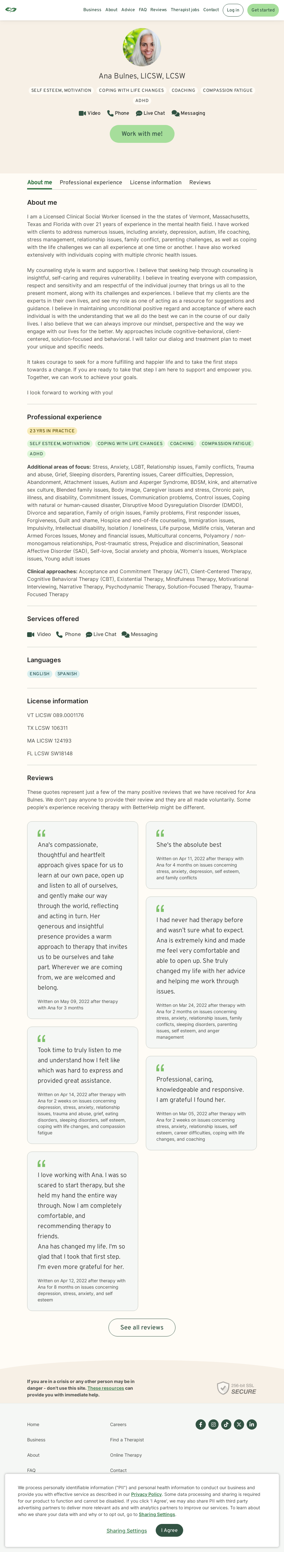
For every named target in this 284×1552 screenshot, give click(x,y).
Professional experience (91, 183)
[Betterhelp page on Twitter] (237, 1462)
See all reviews (142, 1328)
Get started (263, 10)
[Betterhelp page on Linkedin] (250, 1462)
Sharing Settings (157, 1514)
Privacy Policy (146, 1494)
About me (39, 183)
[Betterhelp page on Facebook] (199, 1462)
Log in (233, 10)
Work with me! (142, 134)
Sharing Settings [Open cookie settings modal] (127, 1530)
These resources (105, 1388)
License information (156, 183)
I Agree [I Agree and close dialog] (169, 1530)
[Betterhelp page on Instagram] (212, 1462)
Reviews (200, 183)
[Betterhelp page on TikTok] (225, 1462)
